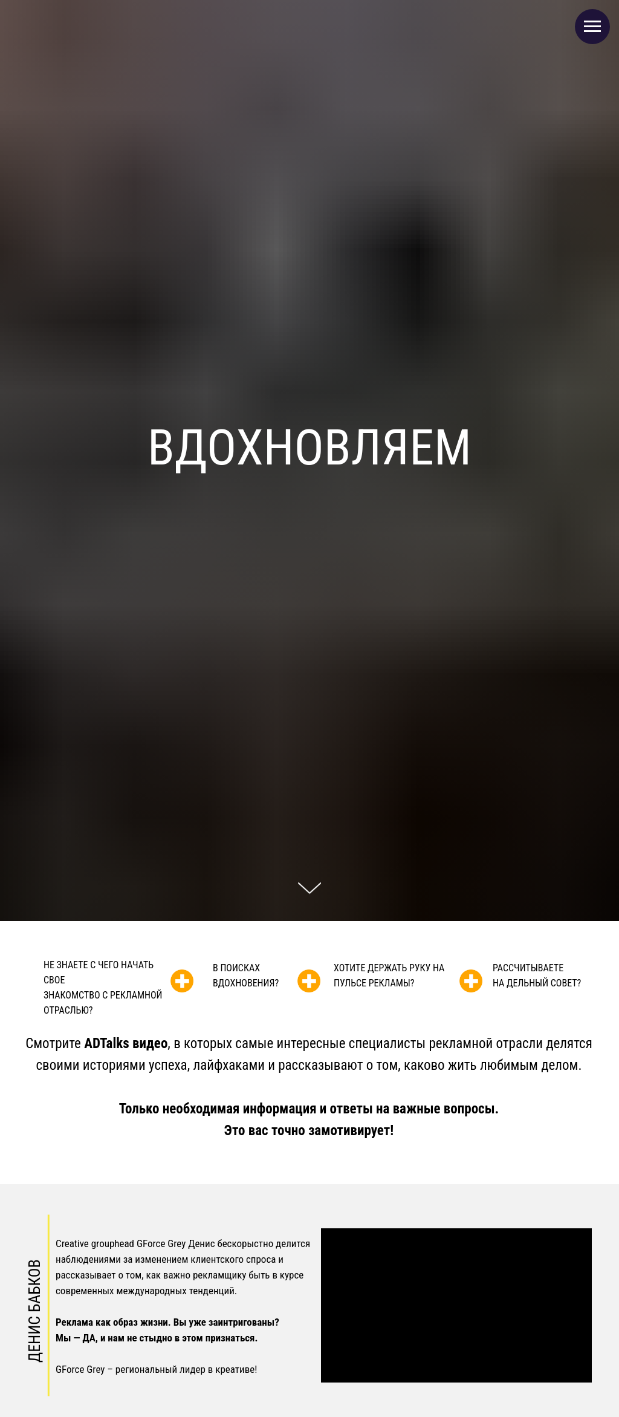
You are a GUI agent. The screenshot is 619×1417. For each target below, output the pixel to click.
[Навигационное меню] (592, 27)
